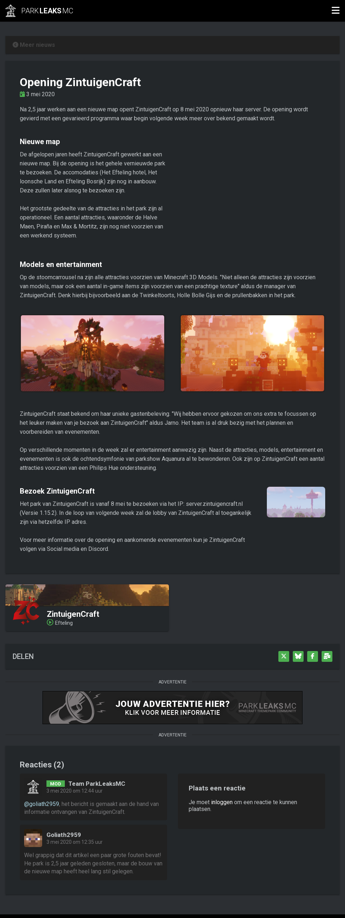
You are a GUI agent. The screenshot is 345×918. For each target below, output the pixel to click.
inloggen (222, 802)
